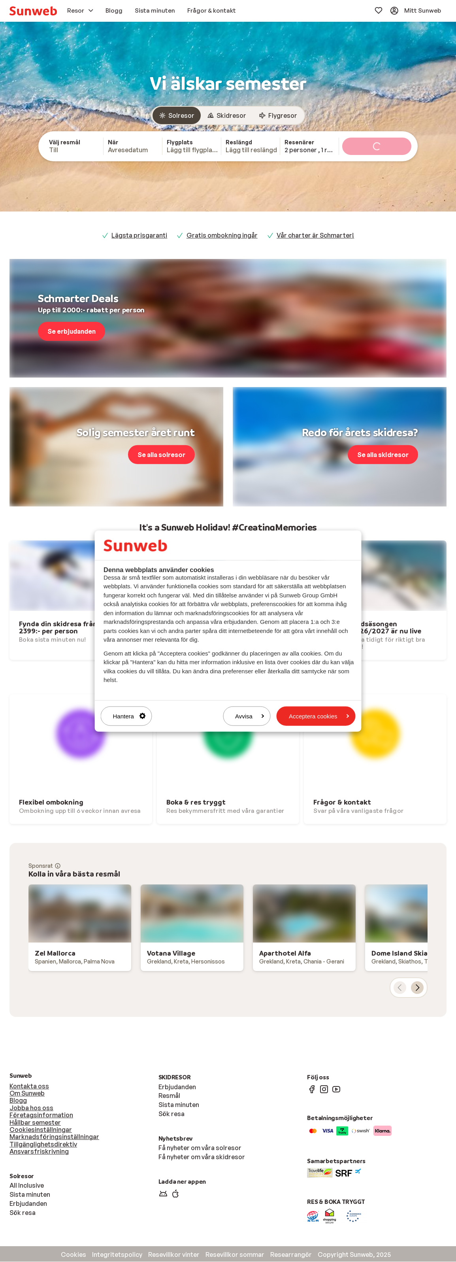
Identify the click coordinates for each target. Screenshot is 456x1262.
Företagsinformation (41, 1115)
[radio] (177, 116)
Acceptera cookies (319, 715)
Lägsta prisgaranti (139, 236)
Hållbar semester (35, 1123)
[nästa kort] (417, 988)
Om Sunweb (27, 1094)
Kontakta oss (29, 1086)
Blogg (18, 1101)
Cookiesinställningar (40, 1130)
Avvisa (249, 715)
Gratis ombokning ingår (222, 236)
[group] (228, 115)
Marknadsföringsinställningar (54, 1137)
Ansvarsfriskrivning (39, 1152)
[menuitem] (33, 10)
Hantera (129, 715)
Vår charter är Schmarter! (315, 236)
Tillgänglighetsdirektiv (43, 1145)
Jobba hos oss (31, 1108)
